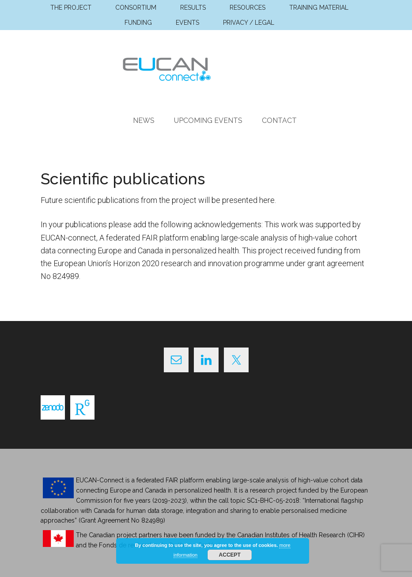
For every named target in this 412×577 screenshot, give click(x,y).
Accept (230, 555)
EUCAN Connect (206, 68)
